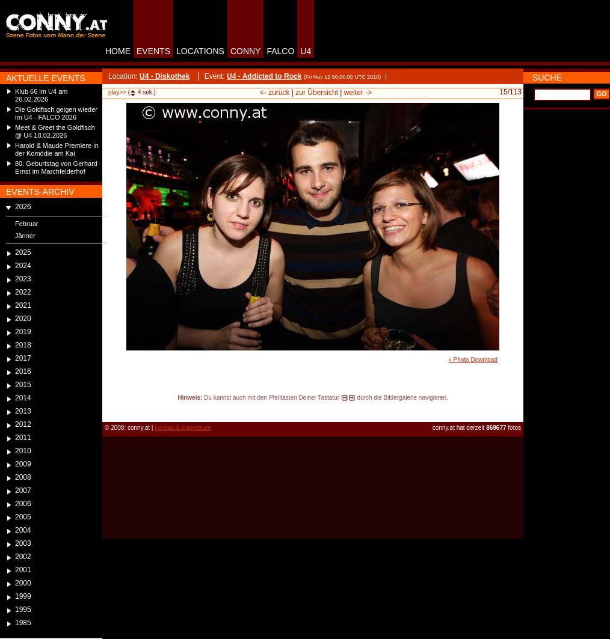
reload (112, 409)
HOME (118, 51)
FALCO (280, 51)
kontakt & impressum (183, 427)
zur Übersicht (316, 92)
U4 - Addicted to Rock (264, 76)
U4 (305, 51)
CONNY (245, 51)
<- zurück (275, 92)
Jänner (25, 235)
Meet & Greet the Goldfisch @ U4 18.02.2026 (55, 131)
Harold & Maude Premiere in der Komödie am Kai (57, 149)
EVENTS (153, 51)
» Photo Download (473, 359)
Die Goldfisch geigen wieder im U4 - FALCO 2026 (56, 113)
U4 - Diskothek (164, 76)
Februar (27, 223)
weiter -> (358, 92)
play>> (117, 92)
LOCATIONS (200, 51)
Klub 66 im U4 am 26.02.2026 (41, 95)
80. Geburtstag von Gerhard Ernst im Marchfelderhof (56, 167)
